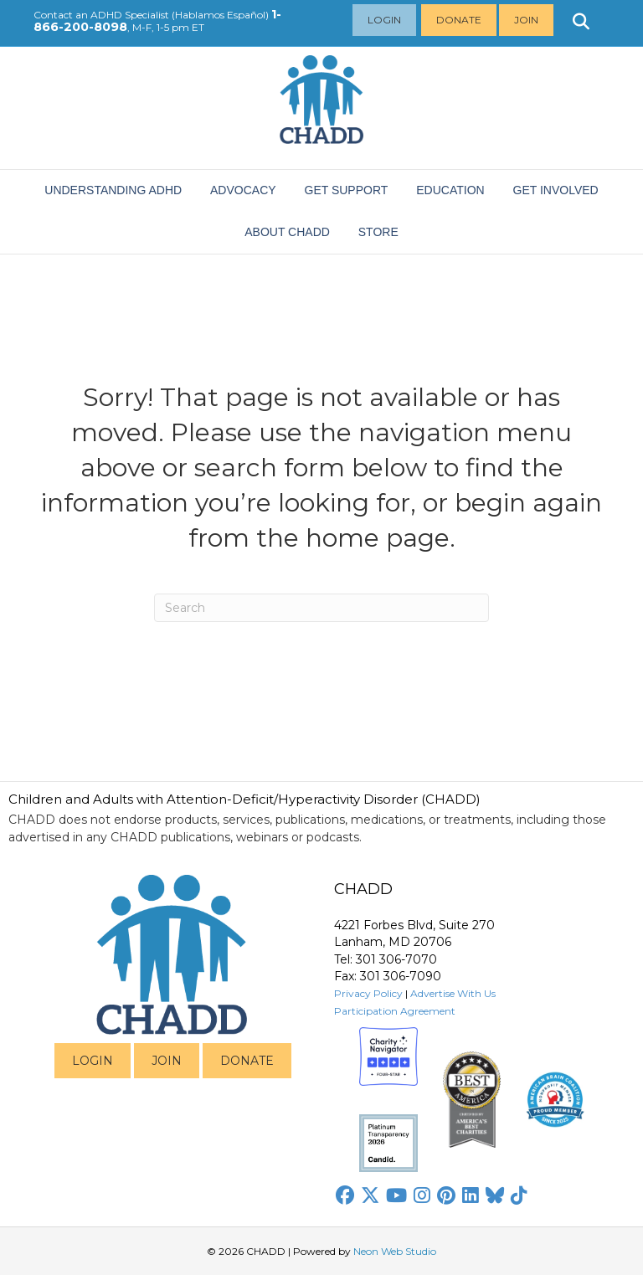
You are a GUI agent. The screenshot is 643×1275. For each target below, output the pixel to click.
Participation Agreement (394, 1011)
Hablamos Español (220, 14)
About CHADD (287, 232)
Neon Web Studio (394, 1251)
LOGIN (92, 1060)
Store (378, 232)
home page (378, 537)
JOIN (167, 1060)
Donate (458, 19)
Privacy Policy (368, 993)
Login (384, 19)
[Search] (321, 608)
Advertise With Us (453, 993)
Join (526, 19)
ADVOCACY (243, 190)
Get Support (346, 190)
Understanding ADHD (113, 190)
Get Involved (556, 190)
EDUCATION (450, 190)
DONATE (247, 1060)
